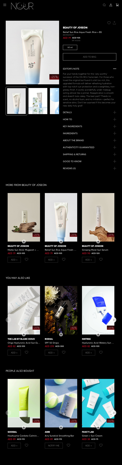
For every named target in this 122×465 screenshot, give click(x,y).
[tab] (16, 101)
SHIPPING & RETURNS (74, 154)
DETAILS (67, 112)
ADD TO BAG (89, 56)
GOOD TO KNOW (72, 161)
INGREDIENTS (70, 133)
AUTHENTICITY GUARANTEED (78, 147)
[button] (113, 320)
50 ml (70, 47)
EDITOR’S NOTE (71, 68)
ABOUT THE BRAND (73, 140)
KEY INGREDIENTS (72, 126)
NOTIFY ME (53, 445)
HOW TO (67, 119)
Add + (14, 259)
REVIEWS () (69, 168)
